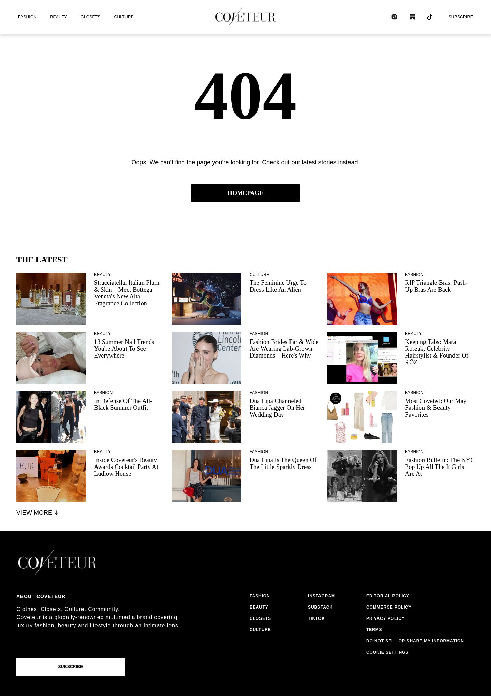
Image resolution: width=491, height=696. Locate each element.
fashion (27, 17)
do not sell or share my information (415, 641)
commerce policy (389, 607)
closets (91, 17)
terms (374, 629)
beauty (58, 17)
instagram (321, 596)
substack (320, 607)
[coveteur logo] (245, 17)
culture (124, 17)
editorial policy (388, 596)
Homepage (245, 193)
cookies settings (389, 652)
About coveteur (40, 596)
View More (38, 513)
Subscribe (460, 17)
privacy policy (385, 618)
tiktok (316, 618)
